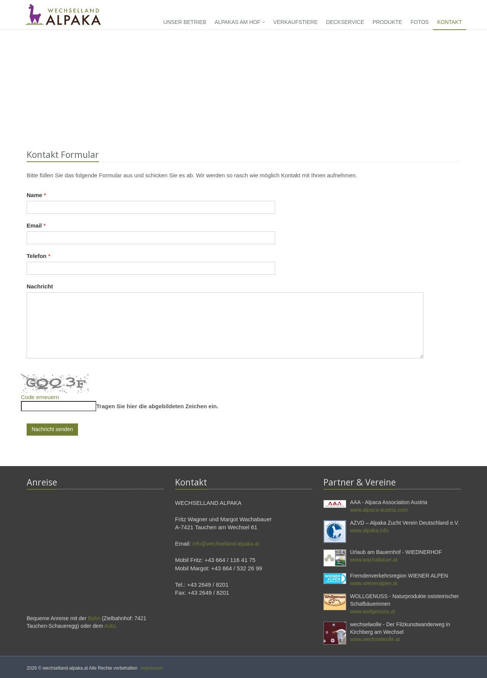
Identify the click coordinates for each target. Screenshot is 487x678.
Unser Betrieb (184, 22)
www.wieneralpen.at (374, 583)
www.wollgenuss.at (372, 611)
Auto (109, 626)
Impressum (151, 668)
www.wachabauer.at (374, 560)
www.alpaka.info (369, 530)
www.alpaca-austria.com (379, 510)
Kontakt (449, 22)
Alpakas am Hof (240, 22)
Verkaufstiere (295, 22)
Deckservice (345, 22)
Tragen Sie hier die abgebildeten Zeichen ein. (157, 406)
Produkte (387, 22)
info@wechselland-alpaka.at (226, 544)
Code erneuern (40, 397)
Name (36, 195)
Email (36, 225)
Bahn (94, 618)
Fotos (420, 22)
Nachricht (40, 286)
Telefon (38, 256)
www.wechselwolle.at (375, 639)
